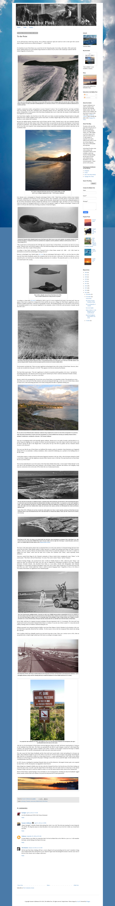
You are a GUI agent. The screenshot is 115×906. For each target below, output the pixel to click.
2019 (86, 279)
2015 (86, 288)
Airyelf (78, 901)
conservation (33, 801)
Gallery (31, 27)
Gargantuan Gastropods (94, 231)
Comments (87, 97)
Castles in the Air (94, 260)
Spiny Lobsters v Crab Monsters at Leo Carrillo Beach (91, 311)
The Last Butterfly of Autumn (91, 305)
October (88, 320)
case (42, 254)
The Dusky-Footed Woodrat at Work (90, 301)
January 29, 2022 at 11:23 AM (35, 847)
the (40, 254)
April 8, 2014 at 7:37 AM (32, 812)
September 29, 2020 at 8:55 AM (34, 836)
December (88, 294)
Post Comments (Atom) (28, 888)
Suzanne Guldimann (26, 823)
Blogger (88, 901)
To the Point (88, 298)
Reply (23, 817)
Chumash (28, 801)
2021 (86, 274)
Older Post (76, 885)
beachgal (24, 812)
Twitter (86, 172)
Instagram (86, 170)
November (88, 296)
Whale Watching (94, 251)
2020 (86, 277)
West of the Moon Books (90, 174)
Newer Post (20, 885)
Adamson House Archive (45, 542)
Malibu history (39, 801)
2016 (86, 285)
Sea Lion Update (90, 308)
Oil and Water (94, 220)
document (33, 300)
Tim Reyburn (25, 847)
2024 (86, 272)
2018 (86, 281)
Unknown (24, 836)
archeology (23, 801)
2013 (86, 292)
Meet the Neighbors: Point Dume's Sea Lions (90, 316)
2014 (86, 290)
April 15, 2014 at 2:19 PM (40, 823)
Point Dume (45, 801)
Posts (86, 94)
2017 (86, 283)
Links (24, 27)
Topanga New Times (89, 176)
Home (19, 27)
